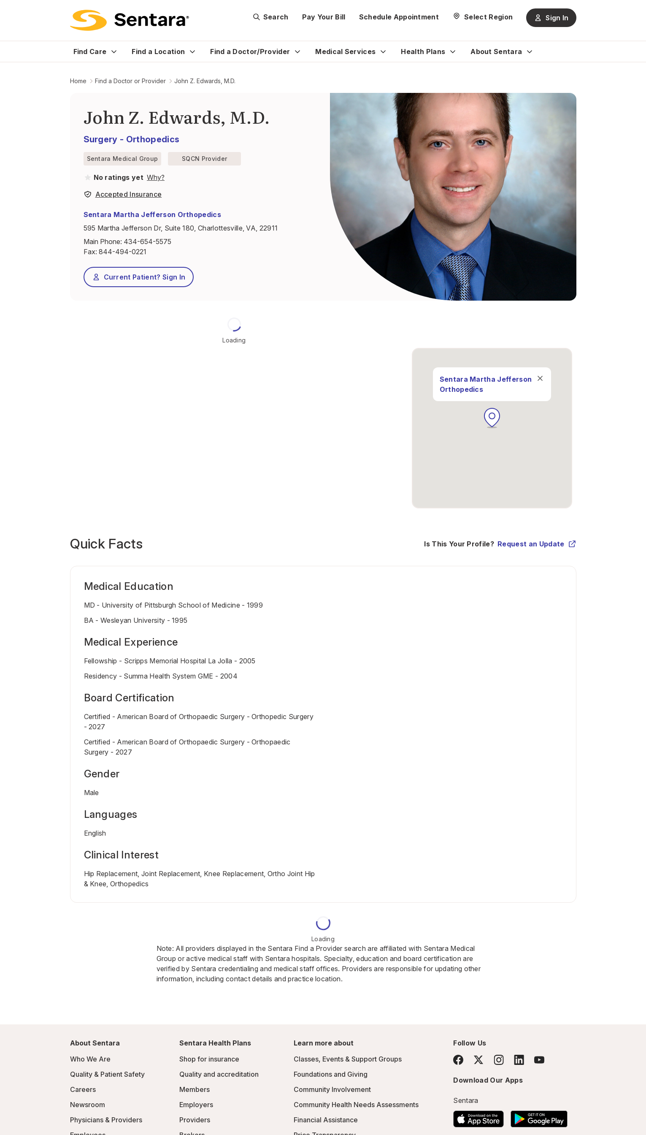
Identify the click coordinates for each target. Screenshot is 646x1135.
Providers (194, 1120)
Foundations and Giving (331, 1074)
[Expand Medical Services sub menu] (383, 51)
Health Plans (423, 51)
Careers (83, 1089)
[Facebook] (458, 1060)
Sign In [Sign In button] (551, 18)
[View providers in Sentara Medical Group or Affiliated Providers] (155, 177)
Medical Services (345, 51)
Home (78, 80)
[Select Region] (482, 16)
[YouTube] (539, 1060)
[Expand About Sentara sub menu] (529, 51)
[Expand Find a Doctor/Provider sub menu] (297, 51)
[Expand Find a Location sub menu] (192, 51)
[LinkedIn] (519, 1059)
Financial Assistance (326, 1120)
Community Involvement (332, 1089)
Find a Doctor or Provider (130, 80)
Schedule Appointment (399, 17)
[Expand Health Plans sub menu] (453, 51)
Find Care (90, 51)
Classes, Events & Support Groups (348, 1059)
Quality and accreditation (219, 1074)
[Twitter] (478, 1060)
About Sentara (496, 51)
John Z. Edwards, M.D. (204, 80)
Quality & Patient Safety (107, 1074)
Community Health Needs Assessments (356, 1104)
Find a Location (158, 51)
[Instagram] (499, 1059)
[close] (540, 378)
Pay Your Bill (324, 17)
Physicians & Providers (106, 1120)
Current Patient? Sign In (139, 277)
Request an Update (536, 544)
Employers (196, 1104)
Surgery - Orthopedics (132, 139)
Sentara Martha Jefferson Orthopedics (153, 214)
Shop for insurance (209, 1059)
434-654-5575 (147, 241)
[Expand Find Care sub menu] (114, 51)
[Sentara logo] (129, 20)
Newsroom (87, 1104)
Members (194, 1089)
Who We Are (90, 1059)
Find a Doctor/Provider (250, 51)
